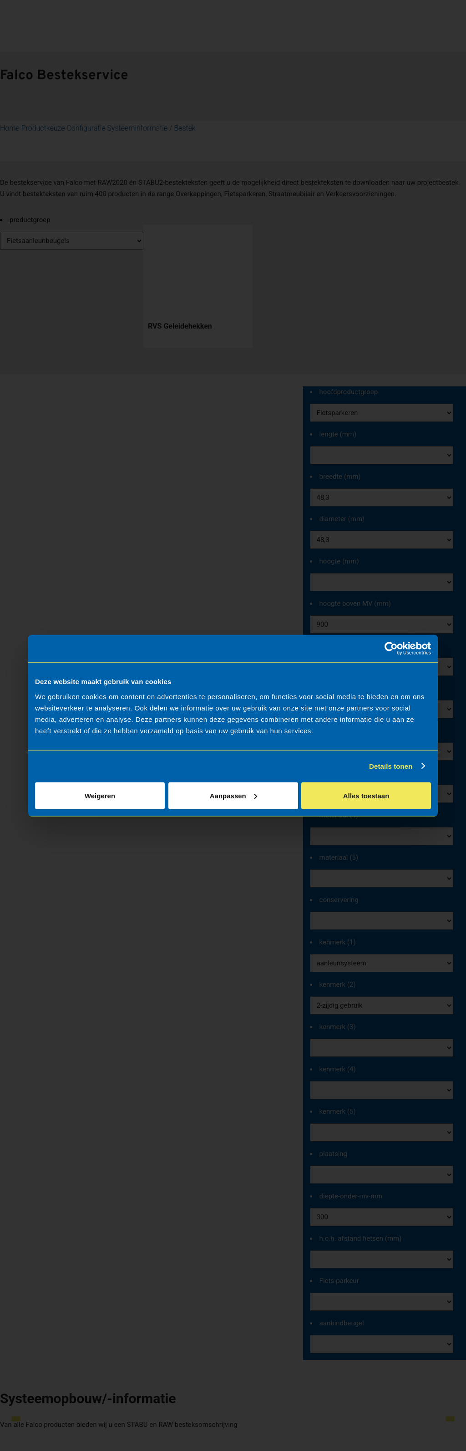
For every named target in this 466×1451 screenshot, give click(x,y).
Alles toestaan (366, 795)
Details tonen (390, 766)
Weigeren (100, 795)
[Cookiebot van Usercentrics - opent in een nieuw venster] (391, 648)
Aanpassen (233, 795)
